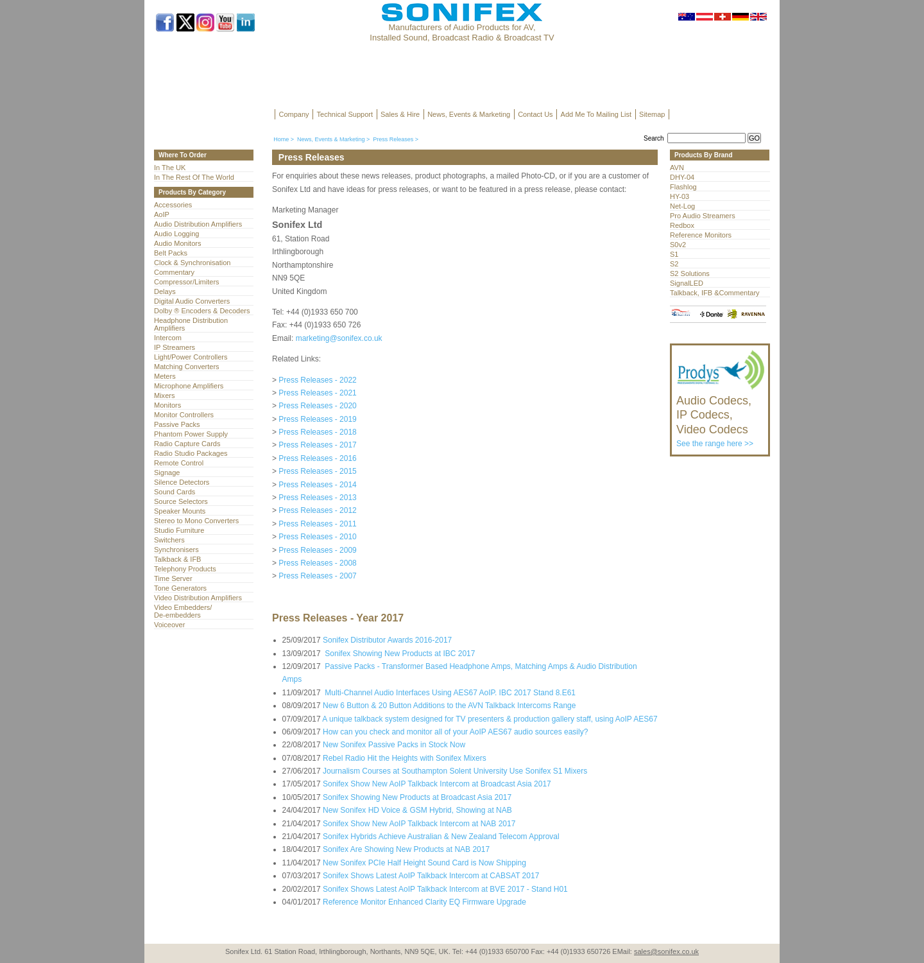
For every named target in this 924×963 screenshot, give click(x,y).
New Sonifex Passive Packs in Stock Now (394, 744)
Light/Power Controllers (191, 357)
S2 (674, 264)
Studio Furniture (179, 530)
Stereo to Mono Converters (196, 521)
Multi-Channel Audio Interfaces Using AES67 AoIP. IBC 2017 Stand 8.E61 (449, 692)
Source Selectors (181, 501)
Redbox (682, 225)
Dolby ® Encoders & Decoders (202, 311)
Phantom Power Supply (191, 434)
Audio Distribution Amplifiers (198, 224)
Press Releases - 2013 (317, 497)
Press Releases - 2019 (317, 419)
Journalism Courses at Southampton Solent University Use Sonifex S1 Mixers (455, 771)
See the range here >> (721, 415)
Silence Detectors (181, 482)
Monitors (167, 405)
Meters (165, 376)
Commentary (174, 272)
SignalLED (686, 283)
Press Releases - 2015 (317, 471)
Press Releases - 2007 (317, 575)
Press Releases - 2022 (317, 380)
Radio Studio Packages (191, 453)
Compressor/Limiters (186, 282)
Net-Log (682, 206)
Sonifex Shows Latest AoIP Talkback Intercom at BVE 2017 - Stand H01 (445, 889)
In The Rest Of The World (194, 177)
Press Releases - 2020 (317, 405)
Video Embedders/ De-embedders (183, 611)
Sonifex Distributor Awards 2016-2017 (387, 640)
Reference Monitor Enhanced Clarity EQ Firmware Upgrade (424, 902)
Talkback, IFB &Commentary (715, 293)
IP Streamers (174, 347)
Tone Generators (180, 588)
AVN (677, 167)
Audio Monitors (177, 243)
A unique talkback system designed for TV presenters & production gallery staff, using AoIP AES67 (489, 719)
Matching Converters (186, 366)
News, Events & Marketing (468, 114)
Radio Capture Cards (187, 443)
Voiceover (169, 625)
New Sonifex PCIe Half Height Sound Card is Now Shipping (424, 862)
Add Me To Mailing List (596, 114)
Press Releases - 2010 (317, 536)
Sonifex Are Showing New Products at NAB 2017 (406, 849)
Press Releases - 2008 (317, 563)
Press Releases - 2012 (317, 510)
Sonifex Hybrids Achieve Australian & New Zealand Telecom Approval (441, 836)
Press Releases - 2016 (317, 458)
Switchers (169, 540)
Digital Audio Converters (192, 301)
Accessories (173, 205)
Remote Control (178, 463)
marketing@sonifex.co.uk (339, 338)
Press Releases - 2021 (317, 392)
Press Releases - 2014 (317, 484)
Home (281, 139)
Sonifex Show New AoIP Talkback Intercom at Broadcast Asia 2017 (437, 783)
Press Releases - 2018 (317, 432)
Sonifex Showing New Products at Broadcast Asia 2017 (417, 797)
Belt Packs (170, 253)
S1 (674, 254)
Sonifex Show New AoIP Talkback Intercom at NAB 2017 (419, 823)
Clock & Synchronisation (192, 262)
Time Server (173, 578)
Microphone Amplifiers (188, 386)
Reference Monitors (701, 235)
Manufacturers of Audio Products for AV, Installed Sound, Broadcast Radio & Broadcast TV (462, 32)
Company (294, 114)
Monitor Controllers (184, 415)
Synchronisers (176, 549)
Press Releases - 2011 (317, 523)
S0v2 (678, 244)
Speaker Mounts (179, 511)
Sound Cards (174, 492)
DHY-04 (682, 177)
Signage (167, 472)
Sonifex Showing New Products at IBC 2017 (399, 653)
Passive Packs (177, 424)
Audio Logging (176, 234)
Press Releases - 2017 (317, 444)
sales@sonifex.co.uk (666, 951)
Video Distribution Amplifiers (198, 598)
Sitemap (652, 114)
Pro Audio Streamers (702, 216)
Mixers (164, 395)
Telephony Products (185, 569)
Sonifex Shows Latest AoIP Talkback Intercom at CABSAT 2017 (431, 875)
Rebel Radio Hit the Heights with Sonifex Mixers (404, 758)
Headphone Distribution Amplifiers (191, 324)
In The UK (169, 167)
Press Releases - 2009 (317, 550)
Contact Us (535, 114)
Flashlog (683, 187)
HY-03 (679, 196)
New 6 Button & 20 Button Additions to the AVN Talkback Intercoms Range (449, 705)
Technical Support (345, 114)
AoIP (161, 214)
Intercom (168, 338)
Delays (165, 291)
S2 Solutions (690, 273)
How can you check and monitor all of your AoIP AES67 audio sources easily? (455, 731)
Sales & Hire (400, 114)
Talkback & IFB (177, 559)
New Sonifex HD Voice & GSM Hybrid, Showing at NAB (417, 810)
